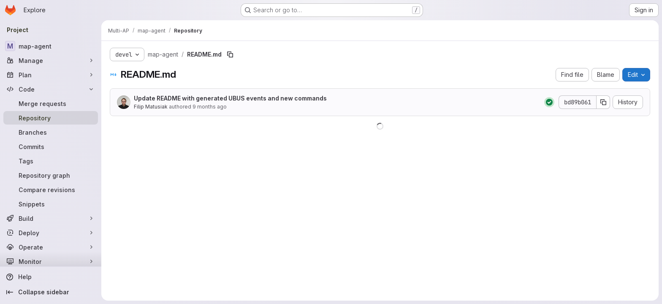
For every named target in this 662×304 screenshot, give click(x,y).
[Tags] (50, 161)
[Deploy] (50, 232)
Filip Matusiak (151, 106)
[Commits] (50, 146)
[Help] (50, 277)
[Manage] (50, 60)
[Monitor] (50, 261)
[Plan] (50, 74)
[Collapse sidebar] (50, 292)
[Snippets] (50, 204)
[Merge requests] (50, 103)
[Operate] (50, 247)
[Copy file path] (230, 54)
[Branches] (50, 132)
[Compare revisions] (50, 189)
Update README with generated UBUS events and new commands (230, 98)
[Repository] (50, 118)
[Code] (50, 89)
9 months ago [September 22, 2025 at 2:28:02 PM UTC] (210, 106)
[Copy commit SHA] (603, 102)
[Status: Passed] (549, 102)
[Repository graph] (50, 175)
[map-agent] (50, 46)
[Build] (50, 218)
